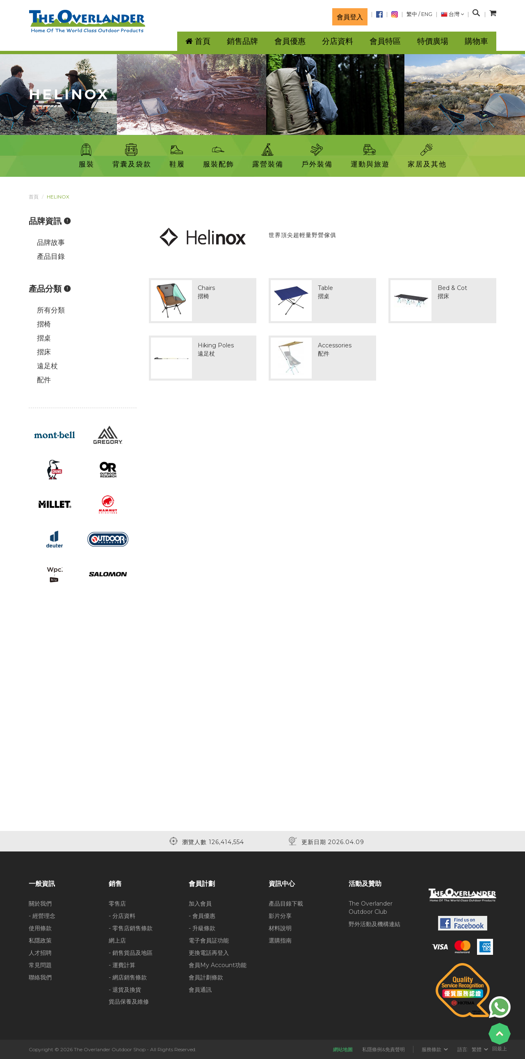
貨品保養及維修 (129, 1001)
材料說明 (280, 928)
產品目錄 (51, 256)
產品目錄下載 (286, 903)
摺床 (44, 352)
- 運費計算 (122, 965)
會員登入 (350, 17)
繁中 (411, 14)
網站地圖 (343, 1049)
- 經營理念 (42, 916)
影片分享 (280, 916)
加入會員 (200, 903)
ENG (426, 14)
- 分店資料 (122, 916)
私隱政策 (40, 940)
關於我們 (40, 903)
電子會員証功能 (209, 940)
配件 (44, 380)
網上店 (117, 940)
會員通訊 (200, 989)
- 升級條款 (202, 928)
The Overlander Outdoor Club (371, 907)
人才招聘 (40, 952)
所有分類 (51, 310)
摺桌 (44, 338)
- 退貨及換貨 (125, 989)
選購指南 (280, 940)
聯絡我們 (40, 977)
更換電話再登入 (209, 952)
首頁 (34, 197)
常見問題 (40, 965)
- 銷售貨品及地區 (131, 952)
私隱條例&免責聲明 (383, 1049)
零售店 (117, 903)
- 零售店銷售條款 (131, 928)
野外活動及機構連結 (374, 924)
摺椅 (44, 324)
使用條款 (40, 928)
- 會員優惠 (202, 916)
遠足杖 (47, 366)
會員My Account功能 (218, 965)
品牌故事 (51, 242)
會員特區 (385, 41)
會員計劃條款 (206, 977)
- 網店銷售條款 (128, 977)
